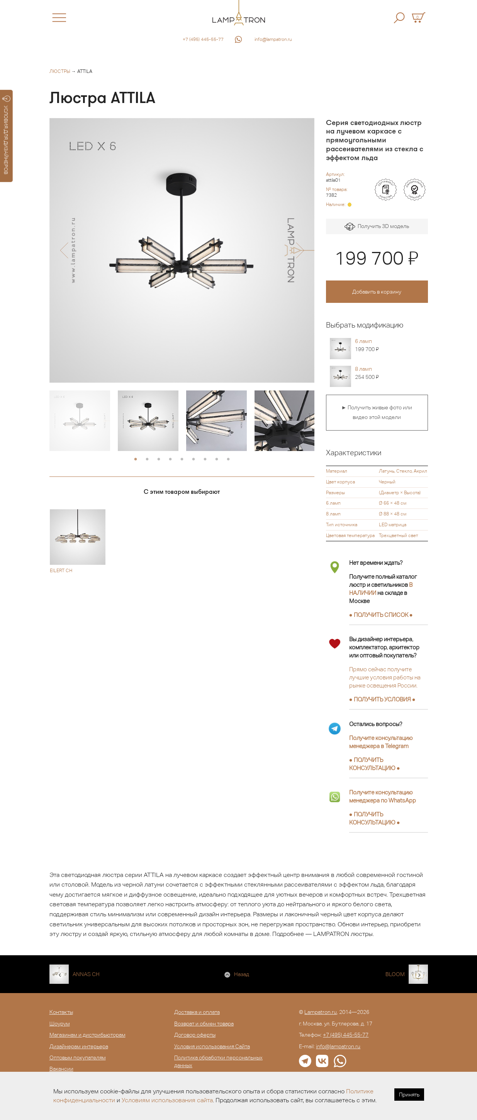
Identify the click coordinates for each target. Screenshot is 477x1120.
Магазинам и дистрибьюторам (87, 1035)
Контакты (61, 1012)
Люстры (59, 71)
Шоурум (59, 1023)
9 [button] (228, 459)
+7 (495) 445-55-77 (203, 39)
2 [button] (147, 459)
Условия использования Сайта (212, 1046)
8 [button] (217, 459)
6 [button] (193, 459)
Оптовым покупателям (77, 1057)
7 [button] (205, 459)
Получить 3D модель (377, 227)
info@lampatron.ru (273, 39)
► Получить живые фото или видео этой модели (376, 412)
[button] (64, 250)
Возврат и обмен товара (204, 1023)
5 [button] (182, 459)
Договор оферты (195, 1035)
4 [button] (170, 459)
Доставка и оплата (197, 1012)
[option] (181, 250)
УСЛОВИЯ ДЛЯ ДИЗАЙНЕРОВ (6, 135)
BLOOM (395, 974)
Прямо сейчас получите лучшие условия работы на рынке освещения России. (385, 677)
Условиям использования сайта (167, 1100)
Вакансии (61, 1069)
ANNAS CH (86, 974)
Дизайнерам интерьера (78, 1046)
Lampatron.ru (320, 1012)
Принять (409, 1094)
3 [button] (159, 459)
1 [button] (135, 459)
